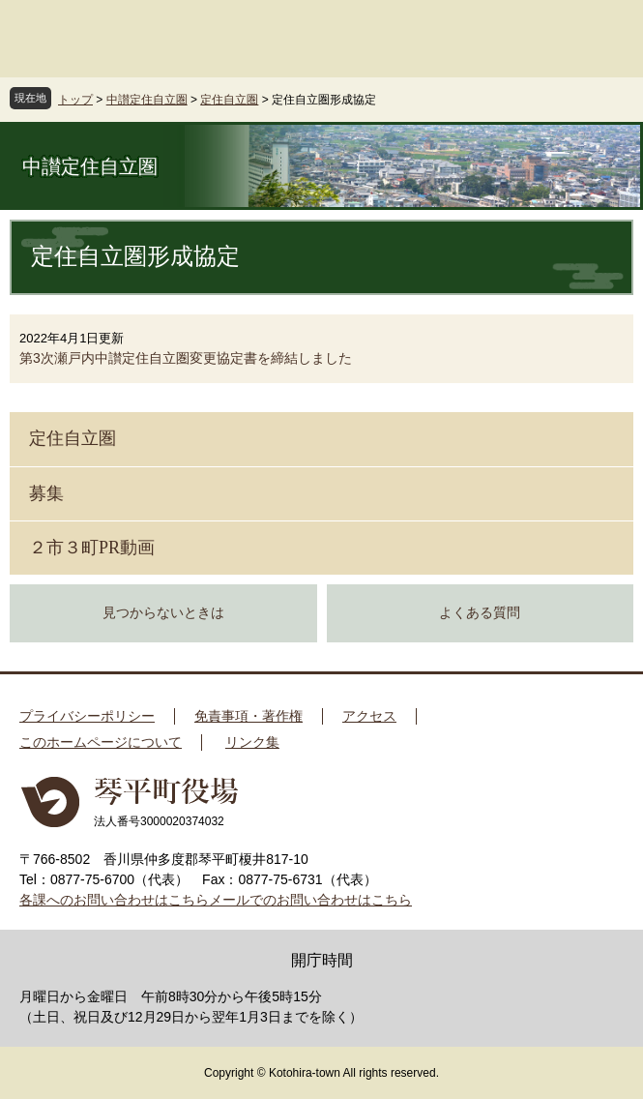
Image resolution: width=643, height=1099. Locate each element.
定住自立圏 (229, 99)
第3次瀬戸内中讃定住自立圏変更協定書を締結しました (185, 358)
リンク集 (252, 742)
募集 (46, 493)
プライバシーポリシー (87, 716)
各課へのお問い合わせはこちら (114, 899)
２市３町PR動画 (92, 547)
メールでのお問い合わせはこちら (310, 899)
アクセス (369, 716)
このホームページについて (100, 742)
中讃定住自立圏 (147, 99)
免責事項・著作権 (248, 716)
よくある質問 (479, 613)
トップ (75, 99)
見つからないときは (163, 613)
